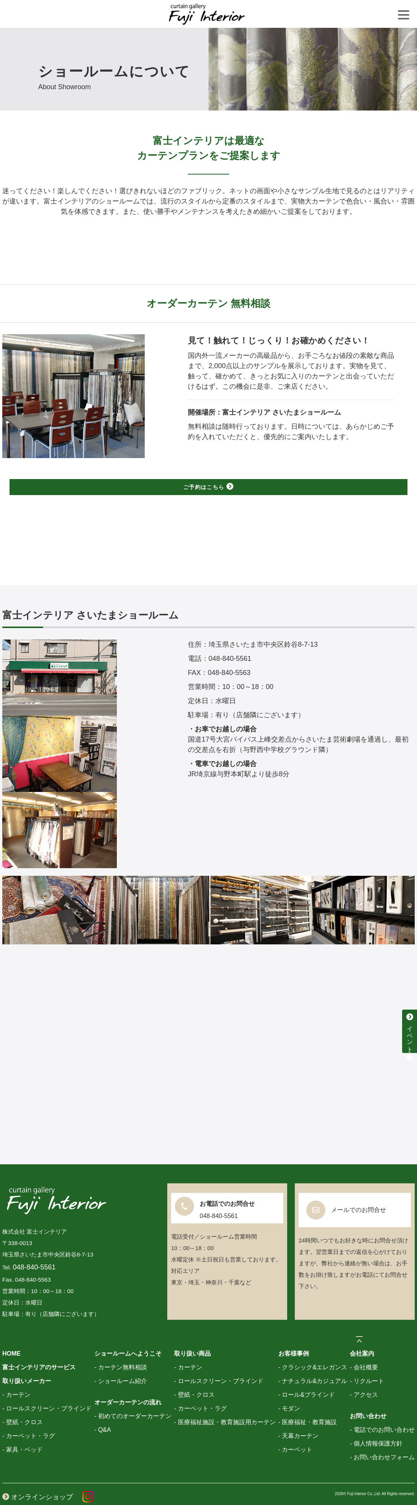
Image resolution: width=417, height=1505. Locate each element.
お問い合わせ (368, 1399)
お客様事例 (293, 1337)
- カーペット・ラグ (28, 1419)
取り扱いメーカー (26, 1364)
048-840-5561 (34, 1251)
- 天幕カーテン (298, 1419)
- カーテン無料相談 (120, 1351)
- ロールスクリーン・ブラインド (47, 1392)
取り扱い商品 (192, 1337)
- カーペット (295, 1433)
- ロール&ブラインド (306, 1378)
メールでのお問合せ (358, 1194)
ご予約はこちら (209, 486)
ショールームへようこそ (128, 1337)
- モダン (289, 1392)
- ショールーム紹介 (120, 1364)
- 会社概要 (364, 1351)
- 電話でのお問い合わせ (382, 1413)
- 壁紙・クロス (22, 1405)
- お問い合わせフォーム (382, 1441)
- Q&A (102, 1413)
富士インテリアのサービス (39, 1351)
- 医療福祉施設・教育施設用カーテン (225, 1405)
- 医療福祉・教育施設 (307, 1405)
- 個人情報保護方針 (376, 1427)
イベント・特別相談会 (409, 1031)
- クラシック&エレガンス (312, 1351)
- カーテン (16, 1378)
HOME (11, 1337)
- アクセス (364, 1378)
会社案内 (362, 1337)
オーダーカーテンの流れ (128, 1386)
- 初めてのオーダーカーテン (132, 1399)
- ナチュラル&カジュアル (312, 1364)
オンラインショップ (37, 1480)
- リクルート (367, 1364)
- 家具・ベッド (22, 1433)
